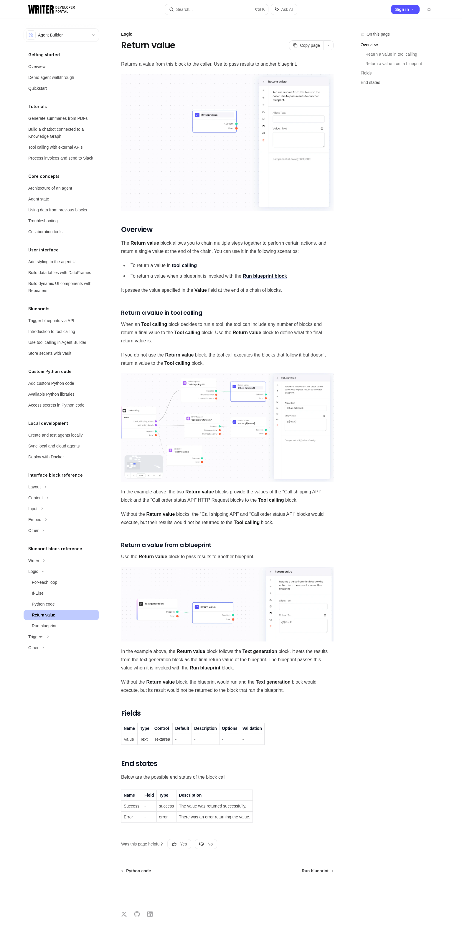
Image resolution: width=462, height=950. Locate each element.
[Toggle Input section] (61, 508)
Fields (366, 73)
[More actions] (329, 45)
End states (370, 82)
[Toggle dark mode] (429, 9)
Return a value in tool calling (391, 54)
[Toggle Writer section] (61, 560)
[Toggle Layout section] (61, 487)
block (265, 275)
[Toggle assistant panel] (284, 9)
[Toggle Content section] (61, 498)
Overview (369, 44)
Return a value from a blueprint (393, 63)
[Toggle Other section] (61, 530)
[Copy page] (306, 45)
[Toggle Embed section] (61, 519)
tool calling (184, 265)
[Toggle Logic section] (61, 571)
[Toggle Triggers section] (61, 636)
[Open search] (216, 9)
